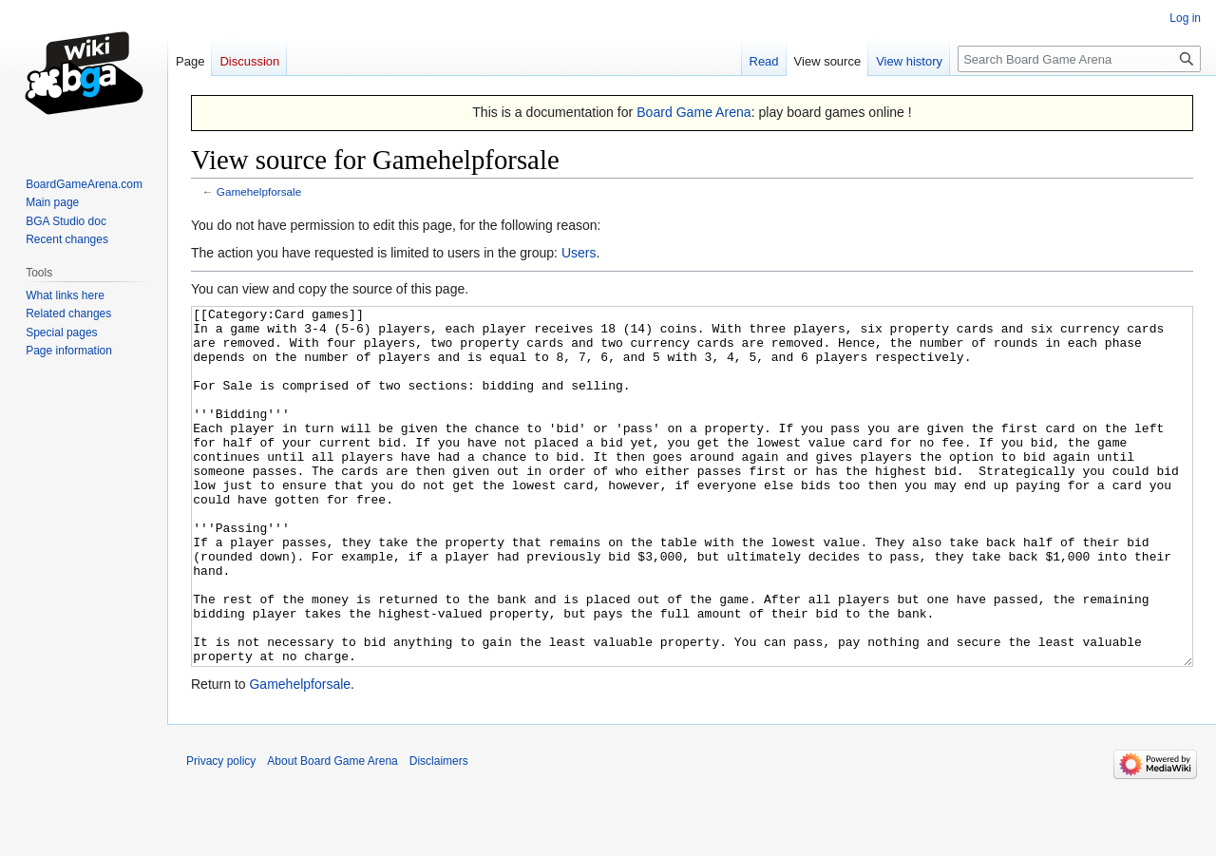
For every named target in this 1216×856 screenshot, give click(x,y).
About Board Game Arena (332, 832)
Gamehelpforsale (259, 191)
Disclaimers (438, 832)
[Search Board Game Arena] (1079, 59)
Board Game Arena (693, 112)
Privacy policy (221, 832)
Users (579, 252)
